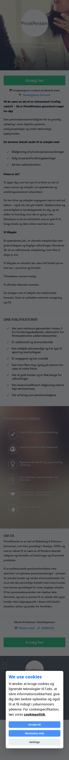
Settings (34, 742)
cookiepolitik (34, 714)
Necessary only (34, 733)
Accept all (34, 724)
